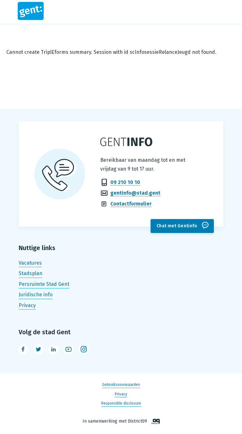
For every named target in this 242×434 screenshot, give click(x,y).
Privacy (27, 305)
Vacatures (30, 263)
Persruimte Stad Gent (44, 284)
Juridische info (36, 295)
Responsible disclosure (121, 403)
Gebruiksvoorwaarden (121, 385)
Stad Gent (31, 11)
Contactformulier (131, 204)
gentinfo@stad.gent (135, 193)
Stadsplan (30, 273)
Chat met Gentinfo (177, 226)
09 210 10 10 (125, 182)
